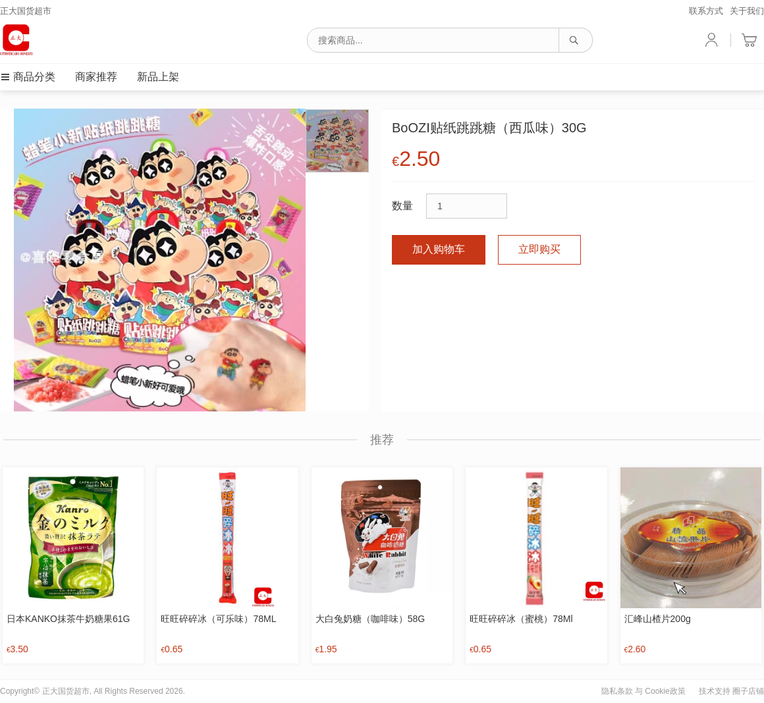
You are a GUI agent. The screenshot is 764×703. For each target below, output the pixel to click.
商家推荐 (96, 76)
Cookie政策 (665, 691)
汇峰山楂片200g (657, 618)
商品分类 (27, 76)
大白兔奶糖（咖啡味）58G (370, 618)
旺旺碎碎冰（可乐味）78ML (218, 618)
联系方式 (706, 11)
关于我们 (747, 11)
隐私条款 (617, 691)
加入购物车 (438, 249)
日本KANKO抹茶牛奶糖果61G (68, 618)
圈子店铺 (748, 691)
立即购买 (539, 249)
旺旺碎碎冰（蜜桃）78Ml (521, 618)
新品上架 (158, 76)
